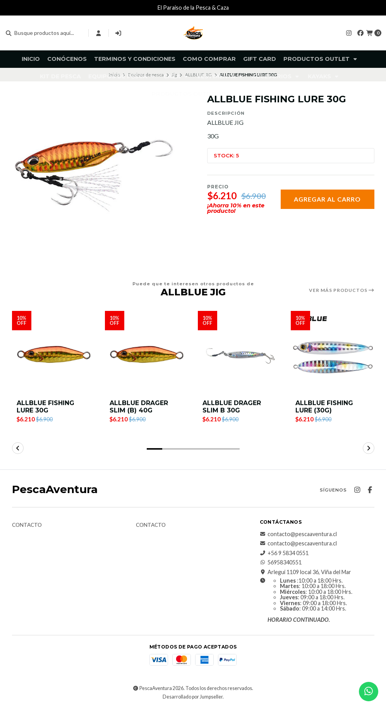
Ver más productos (341, 290)
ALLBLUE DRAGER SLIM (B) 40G (139, 406)
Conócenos (67, 58)
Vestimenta (220, 76)
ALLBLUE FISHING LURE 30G (45, 406)
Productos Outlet (321, 58)
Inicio (31, 58)
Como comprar (209, 58)
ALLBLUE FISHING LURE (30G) (324, 406)
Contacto (27, 525)
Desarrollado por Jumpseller (193, 697)
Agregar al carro (327, 199)
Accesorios (276, 76)
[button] (154, 449)
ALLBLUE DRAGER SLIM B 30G (231, 406)
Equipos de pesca (122, 76)
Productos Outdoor (193, 93)
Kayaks (324, 76)
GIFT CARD (259, 58)
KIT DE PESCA (60, 76)
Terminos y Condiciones (134, 58)
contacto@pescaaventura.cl (298, 534)
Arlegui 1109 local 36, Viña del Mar (305, 572)
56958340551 (281, 562)
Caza (176, 76)
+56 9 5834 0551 (284, 553)
